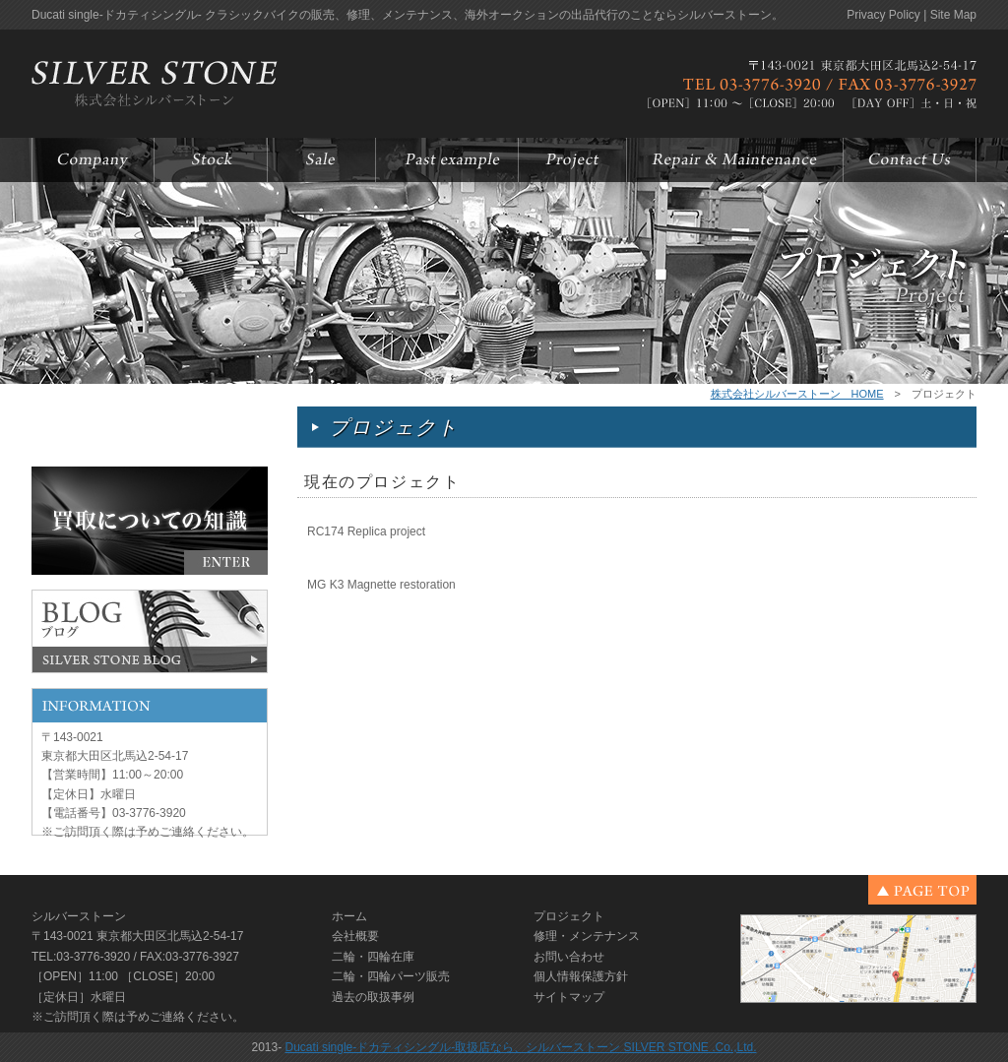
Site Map (953, 15)
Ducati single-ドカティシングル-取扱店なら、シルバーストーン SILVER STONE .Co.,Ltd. (521, 1047)
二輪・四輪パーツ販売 (391, 976)
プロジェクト (569, 916)
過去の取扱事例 (373, 997)
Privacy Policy (883, 15)
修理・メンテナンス (587, 936)
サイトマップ (569, 997)
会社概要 (355, 936)
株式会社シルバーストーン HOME (797, 394)
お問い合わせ (569, 957)
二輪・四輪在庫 (373, 957)
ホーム (349, 916)
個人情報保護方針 (581, 976)
